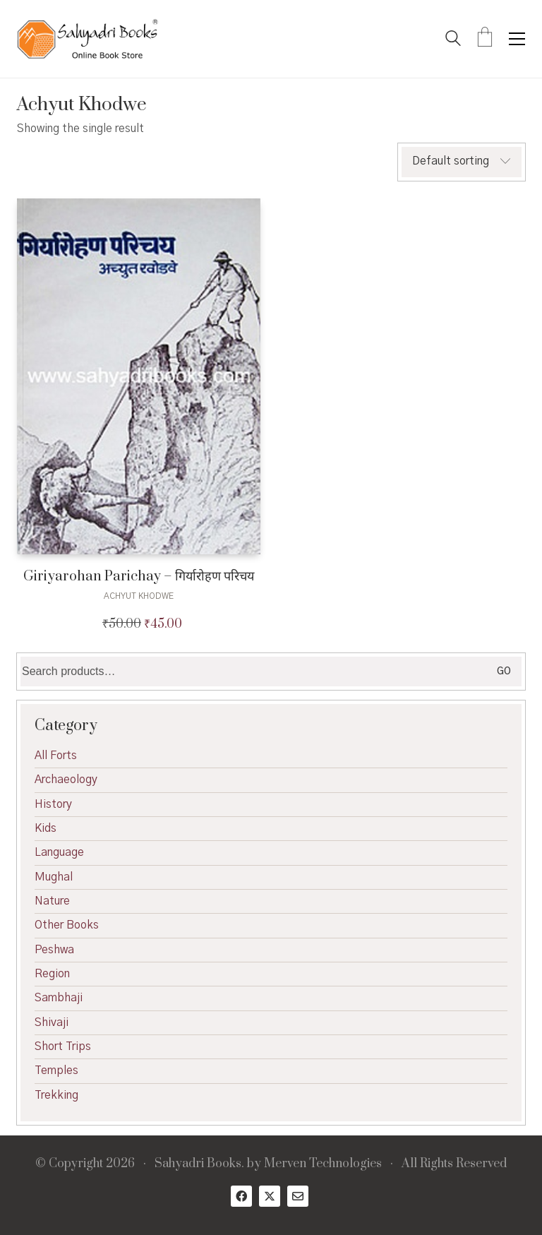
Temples (56, 1070)
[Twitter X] (269, 1196)
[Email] (297, 1196)
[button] (517, 39)
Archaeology (66, 779)
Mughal (54, 877)
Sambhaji (59, 997)
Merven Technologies (323, 1164)
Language (59, 852)
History (53, 804)
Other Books (67, 925)
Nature (52, 901)
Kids (45, 828)
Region (52, 973)
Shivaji (51, 1022)
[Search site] (453, 40)
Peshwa (54, 949)
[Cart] (485, 38)
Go (504, 671)
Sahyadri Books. (199, 1164)
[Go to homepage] (87, 39)
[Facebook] (241, 1196)
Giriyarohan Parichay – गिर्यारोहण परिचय (138, 576)
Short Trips (63, 1046)
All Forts (56, 755)
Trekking (56, 1095)
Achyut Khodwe (139, 596)
